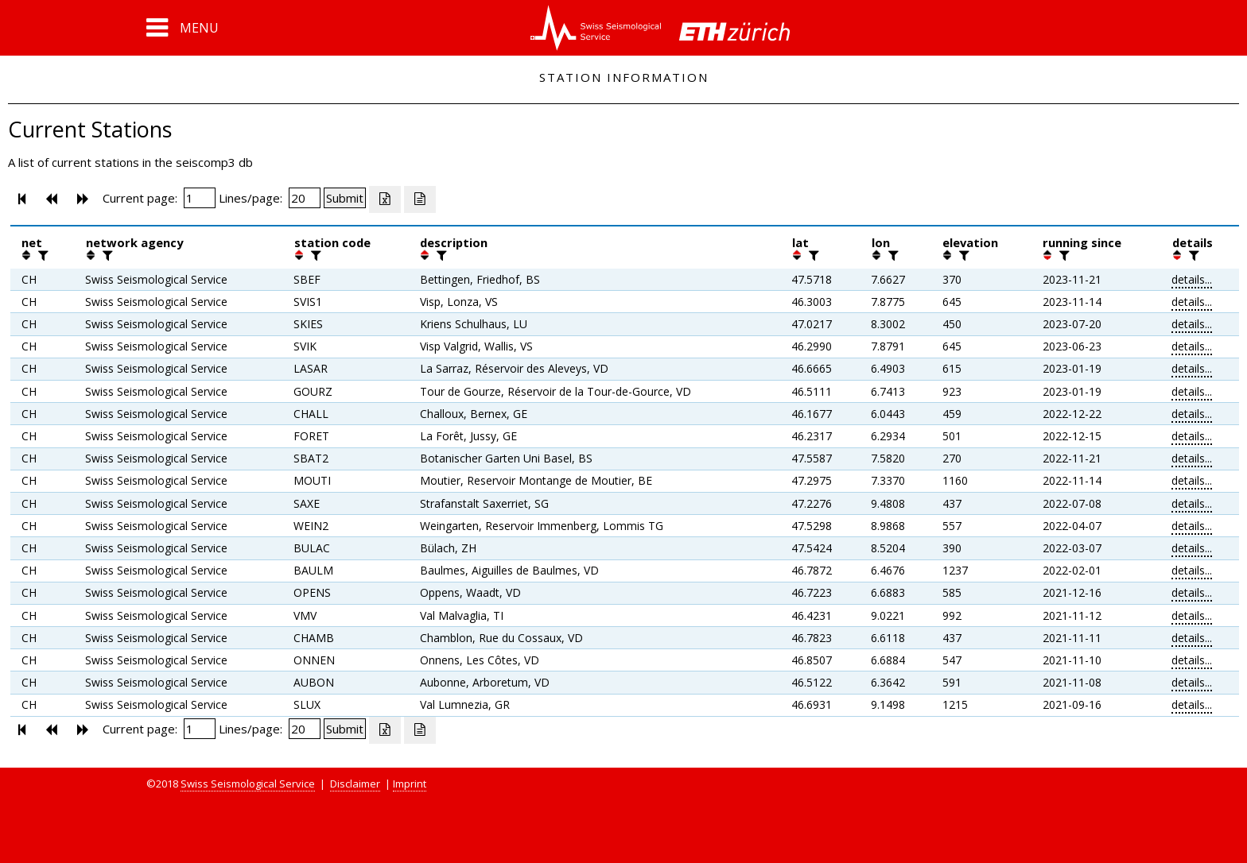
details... (1191, 279)
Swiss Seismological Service (248, 783)
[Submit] (345, 198)
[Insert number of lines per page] (304, 198)
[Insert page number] (200, 198)
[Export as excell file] (385, 199)
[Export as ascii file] (420, 199)
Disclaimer (355, 783)
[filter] (41, 255)
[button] (182, 28)
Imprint (409, 783)
